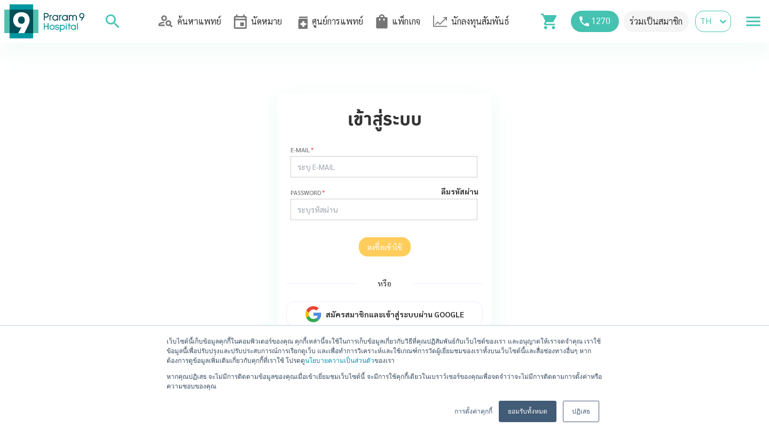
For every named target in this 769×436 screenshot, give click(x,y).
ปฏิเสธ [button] (581, 411)
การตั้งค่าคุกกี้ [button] (473, 411)
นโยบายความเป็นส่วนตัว (339, 360)
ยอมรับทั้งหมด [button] (527, 411)
